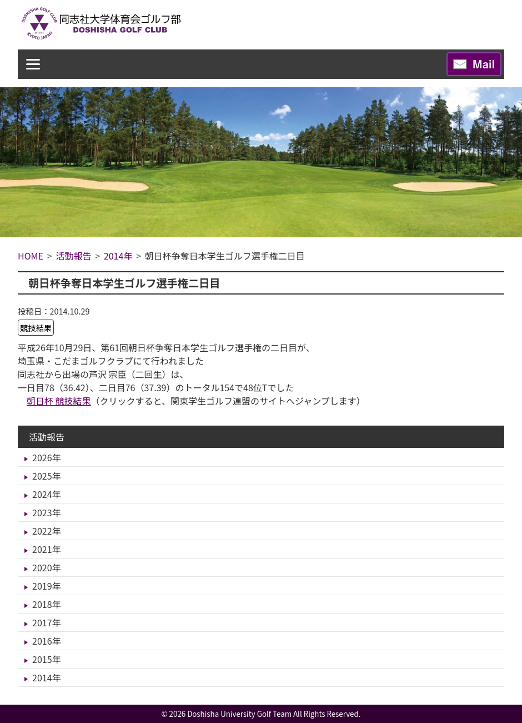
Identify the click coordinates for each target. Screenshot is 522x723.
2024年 (46, 494)
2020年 (46, 567)
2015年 (46, 659)
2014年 (46, 677)
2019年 (46, 585)
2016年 (46, 640)
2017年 (46, 622)
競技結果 (36, 327)
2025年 (46, 475)
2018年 (46, 604)
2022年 (46, 530)
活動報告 (46, 436)
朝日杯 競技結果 (59, 400)
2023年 (46, 512)
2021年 (46, 549)
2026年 (46, 457)
